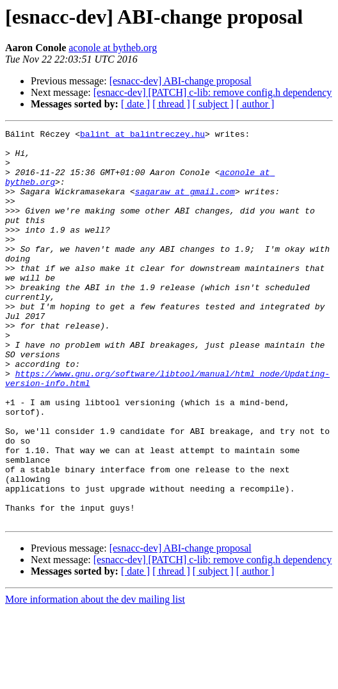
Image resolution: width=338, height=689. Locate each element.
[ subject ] (213, 103)
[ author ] (255, 103)
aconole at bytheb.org (112, 47)
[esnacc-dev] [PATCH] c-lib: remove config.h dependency (212, 92)
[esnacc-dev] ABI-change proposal (180, 80)
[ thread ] (171, 103)
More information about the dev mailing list (95, 677)
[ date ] (135, 103)
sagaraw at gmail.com (185, 204)
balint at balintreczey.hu (142, 135)
